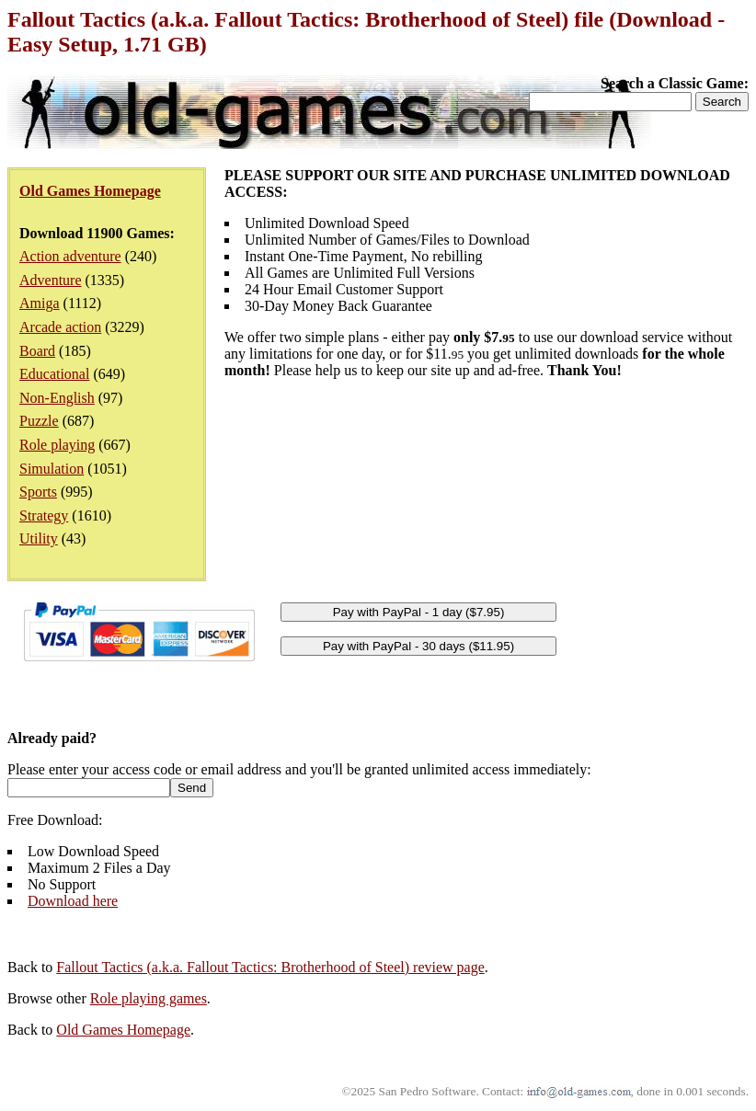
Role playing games (148, 998)
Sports (38, 491)
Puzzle (39, 421)
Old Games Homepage (123, 1029)
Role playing (57, 444)
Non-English (57, 398)
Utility (38, 538)
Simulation (51, 468)
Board (37, 351)
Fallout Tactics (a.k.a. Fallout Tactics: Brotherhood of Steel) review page (270, 967)
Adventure (50, 280)
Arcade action (60, 327)
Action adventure (70, 256)
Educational (54, 374)
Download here (73, 901)
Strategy (43, 515)
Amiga (39, 303)
